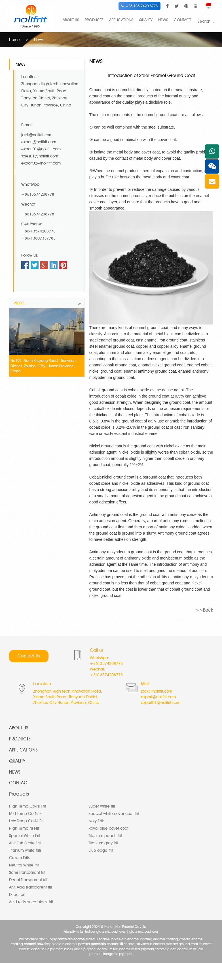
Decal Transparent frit (28, 879)
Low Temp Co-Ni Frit (27, 820)
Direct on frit (20, 894)
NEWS (163, 20)
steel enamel (116, 339)
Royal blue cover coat (108, 828)
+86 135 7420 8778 (139, 6)
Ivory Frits (96, 820)
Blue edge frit (100, 850)
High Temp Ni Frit (24, 828)
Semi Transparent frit (27, 872)
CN (208, 6)
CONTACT (182, 20)
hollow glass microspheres (105, 931)
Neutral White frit (24, 864)
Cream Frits (19, 857)
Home (14, 39)
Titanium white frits (25, 850)
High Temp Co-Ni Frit (27, 806)
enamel (164, 114)
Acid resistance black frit (31, 901)
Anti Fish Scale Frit (25, 842)
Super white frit (101, 806)
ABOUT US (71, 20)
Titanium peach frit (105, 835)
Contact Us (29, 655)
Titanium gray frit (103, 842)
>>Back (204, 609)
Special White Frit (24, 835)
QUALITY (146, 20)
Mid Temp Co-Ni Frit (27, 813)
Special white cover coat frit (113, 813)
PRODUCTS (94, 20)
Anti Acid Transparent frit (30, 887)
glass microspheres (143, 931)
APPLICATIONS (121, 20)
